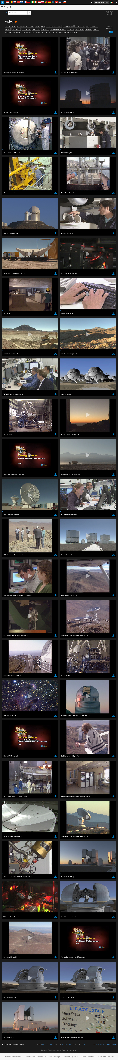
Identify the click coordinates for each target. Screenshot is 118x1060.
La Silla (71, 29)
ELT (87, 26)
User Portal (105, 2)
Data (110, 32)
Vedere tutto (10, 26)
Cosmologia (79, 26)
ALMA (37, 26)
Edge (8, 325)
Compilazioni (68, 26)
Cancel (18, 363)
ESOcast (94, 26)
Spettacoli (26, 29)
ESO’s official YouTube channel (54, 278)
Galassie (45, 29)
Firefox (9, 327)
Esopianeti (16, 29)
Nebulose (79, 29)
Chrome (9, 323)
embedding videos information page (52, 282)
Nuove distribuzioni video (68, 32)
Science (97, 2)
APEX (43, 26)
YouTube (5, 278)
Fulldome (36, 29)
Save (7, 363)
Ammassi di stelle (43, 32)
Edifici (96, 29)
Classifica (109, 29)
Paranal (88, 29)
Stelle (54, 32)
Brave (9, 320)
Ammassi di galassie (58, 29)
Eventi (7, 29)
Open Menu (7, 7)
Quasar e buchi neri (13, 32)
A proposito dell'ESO (25, 26)
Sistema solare (28, 32)
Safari (8, 329)
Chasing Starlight (54, 26)
